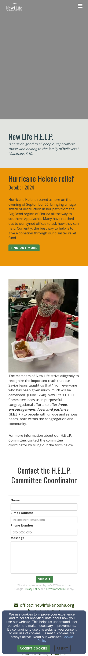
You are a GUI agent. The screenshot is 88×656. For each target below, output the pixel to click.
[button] (24, 247)
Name (15, 500)
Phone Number (22, 525)
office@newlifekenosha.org (47, 605)
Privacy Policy (32, 589)
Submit (44, 579)
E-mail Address (22, 513)
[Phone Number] (44, 532)
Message (18, 538)
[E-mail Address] (44, 519)
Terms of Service (56, 589)
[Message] (44, 557)
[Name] (44, 507)
